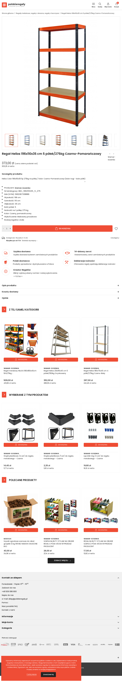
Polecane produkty (23, 480)
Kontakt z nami (8, 610)
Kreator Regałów (22, 270)
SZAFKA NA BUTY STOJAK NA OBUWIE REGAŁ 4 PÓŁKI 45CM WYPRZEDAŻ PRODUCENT (59, 544)
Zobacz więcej (61, 560)
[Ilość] (7, 228)
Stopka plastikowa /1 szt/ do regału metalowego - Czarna (58, 457)
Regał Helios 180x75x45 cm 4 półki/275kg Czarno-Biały (96, 372)
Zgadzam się (48, 674)
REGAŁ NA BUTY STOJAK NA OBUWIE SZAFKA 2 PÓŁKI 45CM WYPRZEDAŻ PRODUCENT (98, 544)
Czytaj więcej (31, 674)
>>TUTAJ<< (18, 276)
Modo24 (7, 539)
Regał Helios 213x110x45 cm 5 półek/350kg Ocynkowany (56, 372)
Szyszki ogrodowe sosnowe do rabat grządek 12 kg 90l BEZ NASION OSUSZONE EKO (20, 544)
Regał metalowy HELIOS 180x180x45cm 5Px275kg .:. (20, 372)
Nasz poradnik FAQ (10, 606)
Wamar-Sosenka (111, 158)
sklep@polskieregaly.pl (17, 599)
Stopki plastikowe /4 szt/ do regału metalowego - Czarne (18, 457)
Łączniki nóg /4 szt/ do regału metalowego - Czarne (96, 457)
